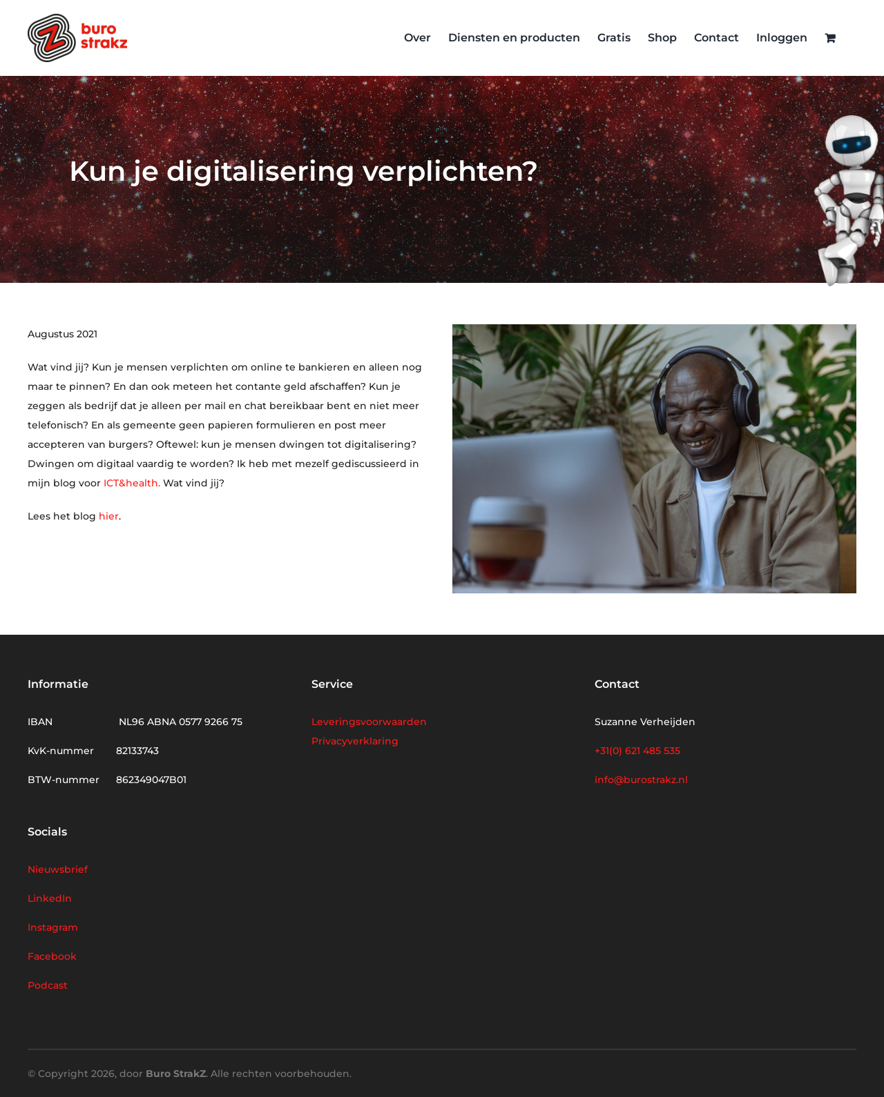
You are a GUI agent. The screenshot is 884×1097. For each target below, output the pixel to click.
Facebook (52, 956)
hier (109, 516)
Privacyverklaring (354, 741)
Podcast (48, 985)
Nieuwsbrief (58, 869)
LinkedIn (50, 898)
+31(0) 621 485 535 (637, 750)
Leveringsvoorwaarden (369, 721)
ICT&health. (133, 483)
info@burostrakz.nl (641, 779)
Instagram (53, 927)
